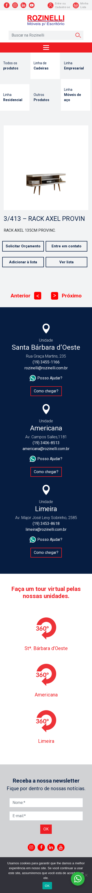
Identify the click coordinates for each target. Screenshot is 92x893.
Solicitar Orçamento (23, 246)
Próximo (66, 296)
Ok (46, 829)
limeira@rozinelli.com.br (46, 529)
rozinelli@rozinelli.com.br (46, 368)
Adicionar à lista (23, 262)
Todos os (14, 66)
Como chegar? (46, 391)
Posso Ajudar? (46, 378)
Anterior (26, 296)
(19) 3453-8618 (46, 523)
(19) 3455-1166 (46, 362)
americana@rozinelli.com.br (46, 448)
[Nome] (46, 802)
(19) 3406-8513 (46, 442)
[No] (85, 875)
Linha (75, 66)
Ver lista (66, 262)
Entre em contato (66, 246)
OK (47, 886)
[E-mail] (46, 816)
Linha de (45, 66)
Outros (45, 98)
